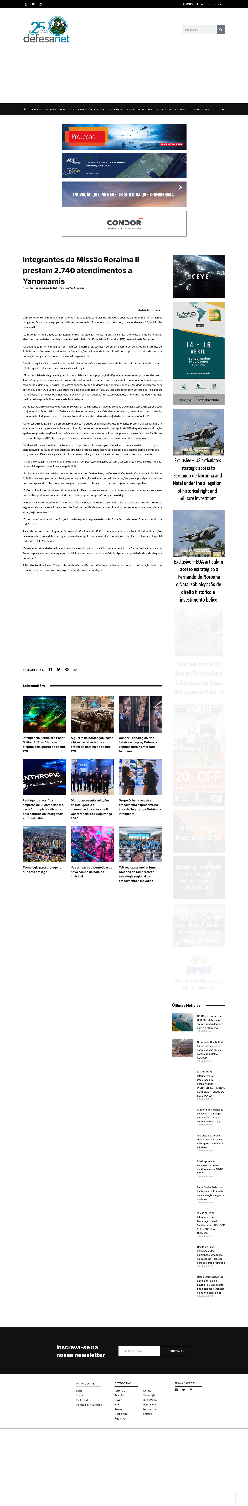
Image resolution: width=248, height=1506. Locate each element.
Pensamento (182, 109)
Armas (82, 109)
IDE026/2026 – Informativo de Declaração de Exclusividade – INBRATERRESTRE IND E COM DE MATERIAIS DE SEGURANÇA (211, 1083)
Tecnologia (145, 109)
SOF (72, 109)
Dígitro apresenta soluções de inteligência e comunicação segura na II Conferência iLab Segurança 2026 (91, 809)
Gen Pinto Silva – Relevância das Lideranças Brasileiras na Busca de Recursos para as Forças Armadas (211, 1254)
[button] (51, 669)
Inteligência (164, 109)
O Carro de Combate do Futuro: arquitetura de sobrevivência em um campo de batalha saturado (210, 1049)
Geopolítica (97, 109)
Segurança (115, 109)
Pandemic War (66, 288)
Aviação (51, 109)
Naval (63, 109)
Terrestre (35, 109)
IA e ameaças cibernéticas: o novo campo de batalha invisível (91, 872)
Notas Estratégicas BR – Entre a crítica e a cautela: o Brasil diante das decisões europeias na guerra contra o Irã (211, 1284)
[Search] (221, 29)
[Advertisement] (124, 69)
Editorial (218, 109)
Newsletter (201, 109)
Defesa (130, 109)
